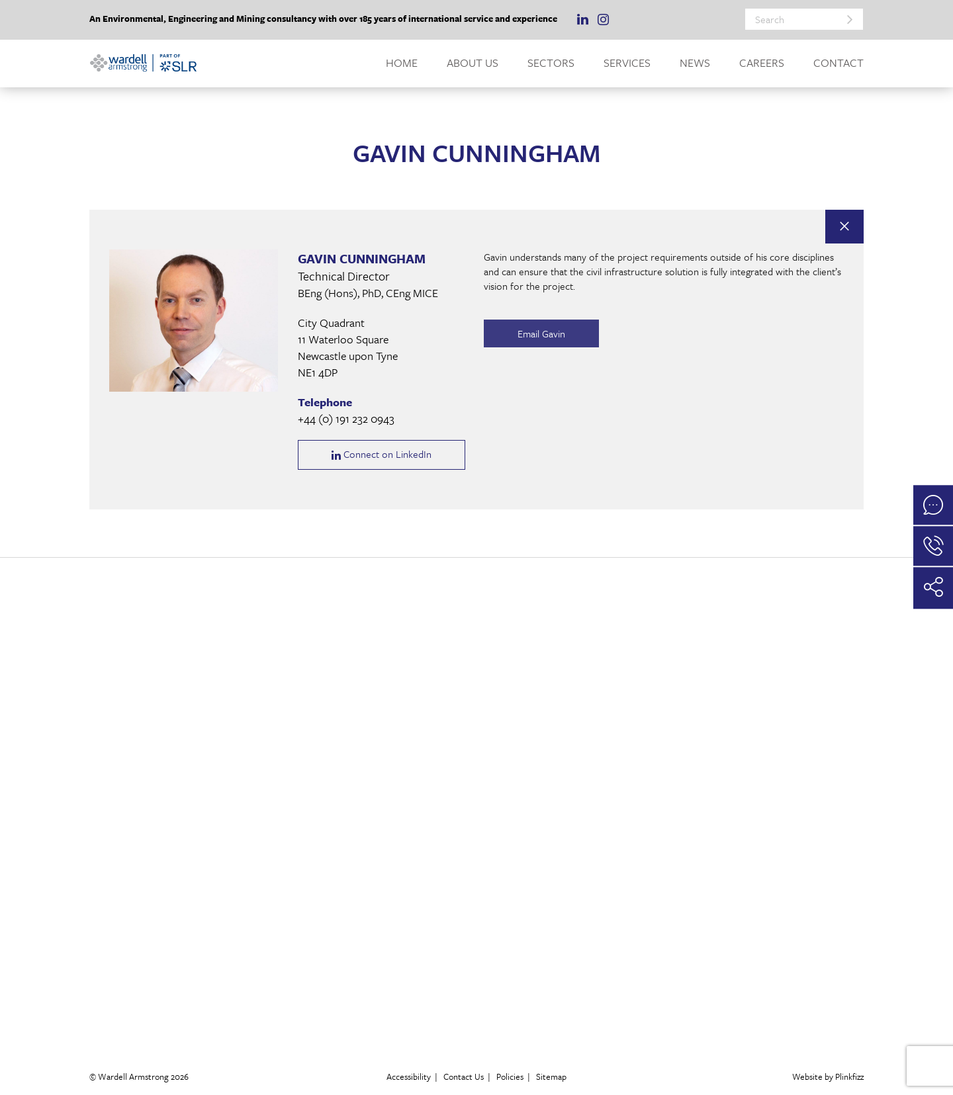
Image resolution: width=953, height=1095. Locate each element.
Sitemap (551, 1076)
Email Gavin (533, 333)
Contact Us (463, 1076)
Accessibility (408, 1076)
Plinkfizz (849, 1076)
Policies (509, 1076)
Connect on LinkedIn (381, 455)
